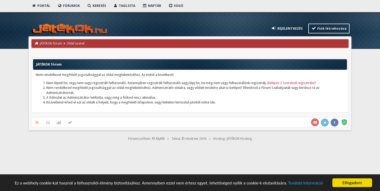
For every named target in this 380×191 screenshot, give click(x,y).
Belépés (273, 83)
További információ (305, 183)
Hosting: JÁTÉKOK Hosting (232, 139)
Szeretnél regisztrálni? (299, 83)
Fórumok (68, 6)
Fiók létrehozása (329, 28)
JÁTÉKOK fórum (51, 43)
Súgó (175, 6)
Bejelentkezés (287, 28)
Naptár (151, 6)
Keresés (96, 6)
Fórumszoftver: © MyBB (146, 139)
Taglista (124, 6)
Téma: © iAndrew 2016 (188, 139)
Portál (41, 6)
